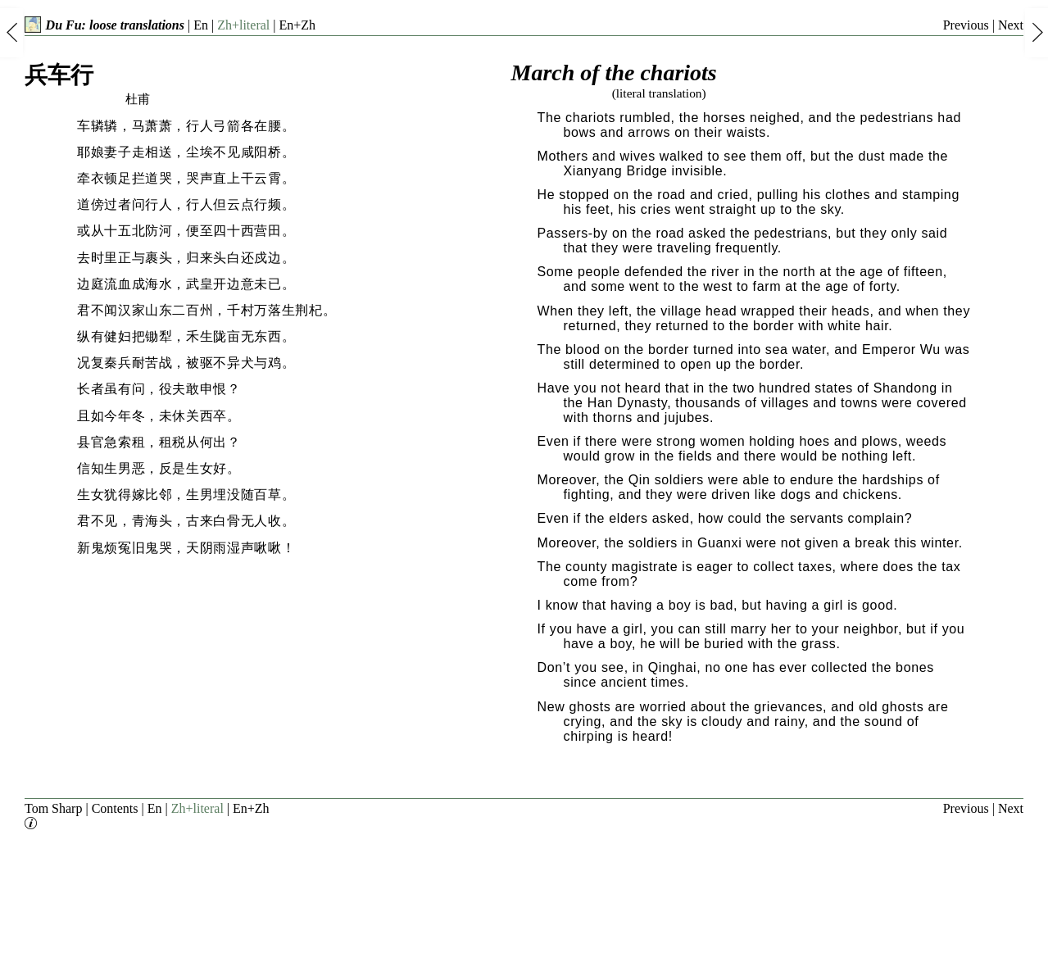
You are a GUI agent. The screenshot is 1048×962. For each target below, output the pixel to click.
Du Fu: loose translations (104, 25)
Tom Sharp (53, 808)
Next (1010, 25)
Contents (115, 808)
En (200, 25)
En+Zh (297, 25)
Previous (966, 25)
